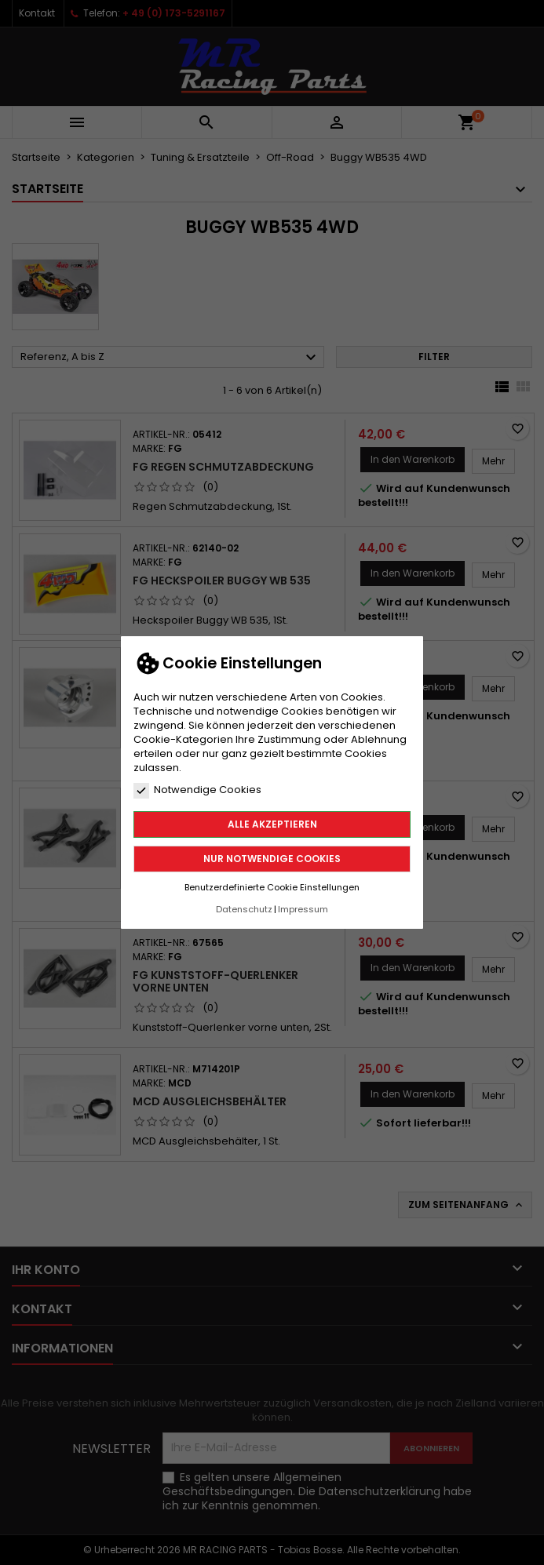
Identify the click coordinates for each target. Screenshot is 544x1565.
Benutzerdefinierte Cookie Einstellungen (272, 887)
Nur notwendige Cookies (272, 858)
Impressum (303, 909)
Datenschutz (244, 909)
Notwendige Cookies (197, 790)
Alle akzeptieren (272, 824)
